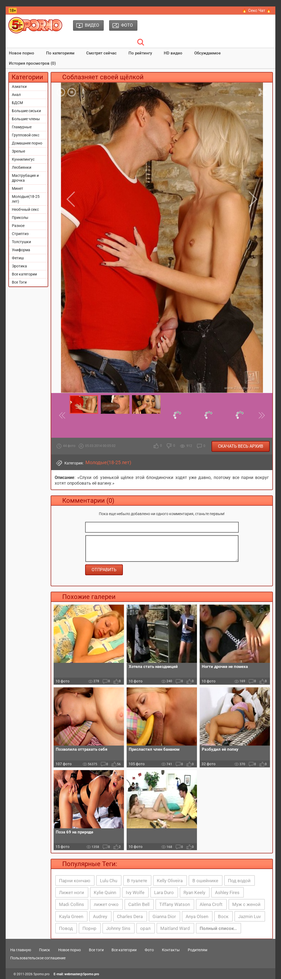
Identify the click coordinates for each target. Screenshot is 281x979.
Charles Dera (130, 916)
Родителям (197, 950)
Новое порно (21, 53)
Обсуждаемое (207, 53)
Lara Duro (164, 892)
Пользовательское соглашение (37, 958)
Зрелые (18, 151)
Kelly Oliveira (170, 880)
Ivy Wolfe (135, 892)
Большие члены (26, 119)
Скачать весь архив (240, 446)
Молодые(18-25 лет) (26, 199)
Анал (16, 94)
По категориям (60, 53)
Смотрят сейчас (101, 53)
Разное (18, 225)
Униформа (21, 250)
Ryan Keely (194, 892)
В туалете (137, 880)
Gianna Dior (164, 916)
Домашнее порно (27, 143)
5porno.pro (41, 974)
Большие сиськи (26, 111)
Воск (223, 916)
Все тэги (96, 950)
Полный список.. (218, 928)
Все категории (24, 274)
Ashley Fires (227, 892)
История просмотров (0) (32, 63)
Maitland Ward (175, 928)
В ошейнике (205, 880)
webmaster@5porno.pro (81, 974)
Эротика (19, 266)
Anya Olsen (197, 916)
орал (145, 928)
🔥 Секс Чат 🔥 (256, 10)
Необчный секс (25, 209)
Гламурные (22, 127)
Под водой (239, 880)
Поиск (44, 950)
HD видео (173, 53)
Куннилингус (23, 159)
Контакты (171, 950)
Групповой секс (25, 135)
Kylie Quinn (105, 892)
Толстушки (21, 242)
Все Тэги (19, 282)
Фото (149, 950)
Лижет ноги (71, 892)
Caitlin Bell (139, 904)
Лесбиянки (21, 167)
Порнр (89, 928)
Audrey (100, 916)
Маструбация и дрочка (25, 177)
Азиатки (19, 86)
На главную (20, 950)
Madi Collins (71, 904)
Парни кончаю (74, 880)
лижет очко (106, 904)
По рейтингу (140, 53)
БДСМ (17, 103)
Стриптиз (20, 234)
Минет (17, 188)
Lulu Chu (108, 880)
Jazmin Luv (249, 916)
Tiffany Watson (174, 904)
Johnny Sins (118, 928)
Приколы (20, 217)
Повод (66, 928)
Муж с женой (246, 904)
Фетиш (18, 258)
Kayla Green (71, 916)
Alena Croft (211, 904)
